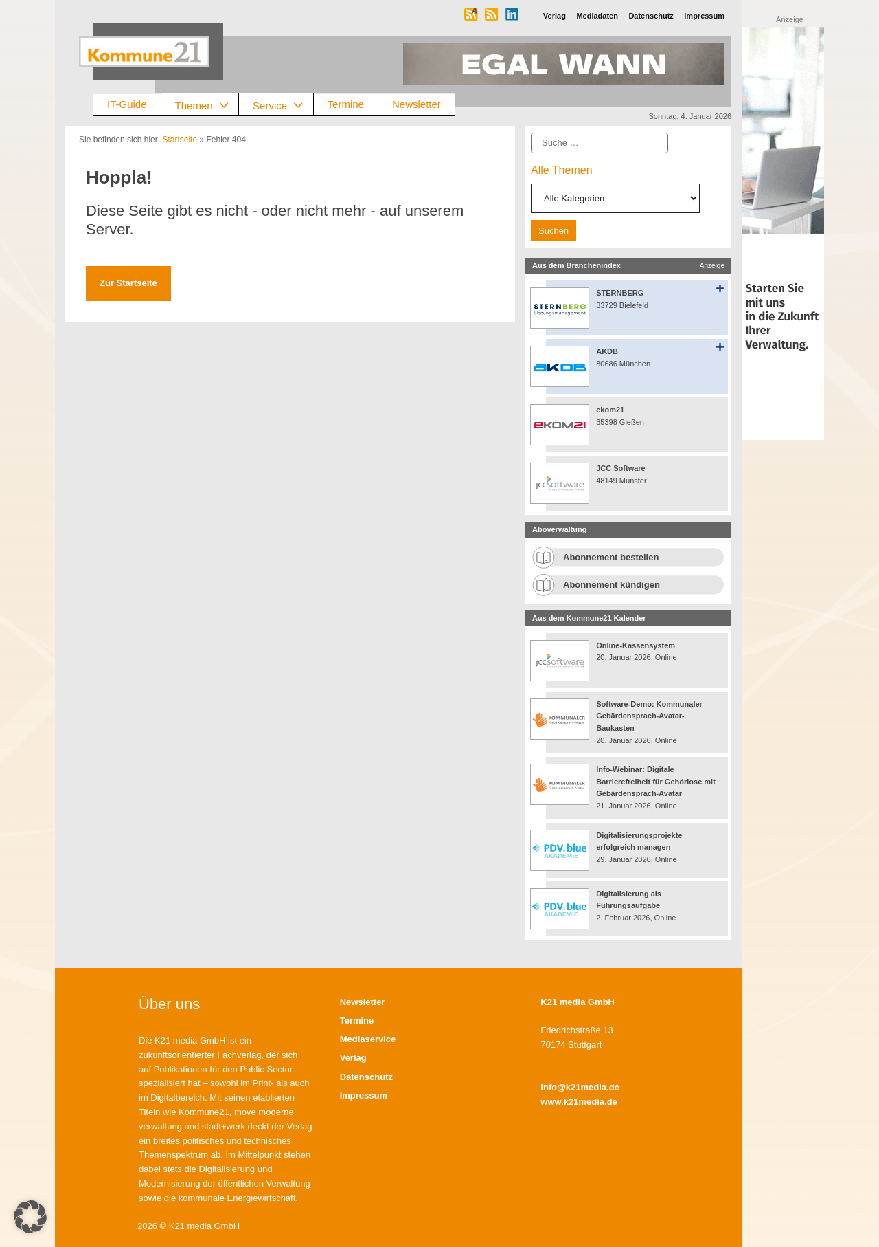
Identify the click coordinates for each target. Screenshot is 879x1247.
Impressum (363, 1095)
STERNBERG (619, 293)
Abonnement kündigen (611, 585)
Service (283, 104)
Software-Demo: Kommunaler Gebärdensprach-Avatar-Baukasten (649, 716)
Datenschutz (366, 1077)
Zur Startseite (128, 283)
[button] (30, 1217)
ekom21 (610, 410)
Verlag (353, 1057)
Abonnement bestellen (611, 557)
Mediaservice (368, 1039)
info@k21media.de (579, 1087)
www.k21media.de (578, 1101)
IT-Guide (127, 104)
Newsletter (416, 104)
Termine (346, 104)
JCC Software (621, 468)
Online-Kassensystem (635, 645)
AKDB (607, 351)
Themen (207, 104)
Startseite (179, 139)
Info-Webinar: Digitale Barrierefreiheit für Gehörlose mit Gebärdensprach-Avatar (656, 781)
